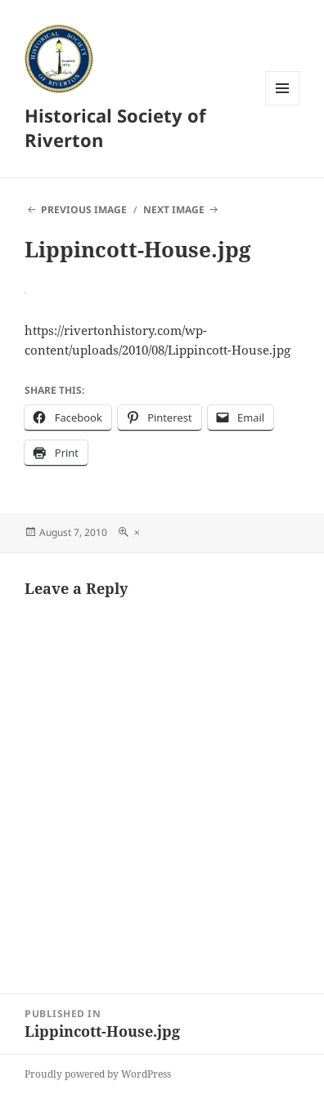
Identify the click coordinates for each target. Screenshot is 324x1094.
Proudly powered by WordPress (98, 1074)
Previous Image (84, 210)
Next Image (174, 210)
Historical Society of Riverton (115, 127)
